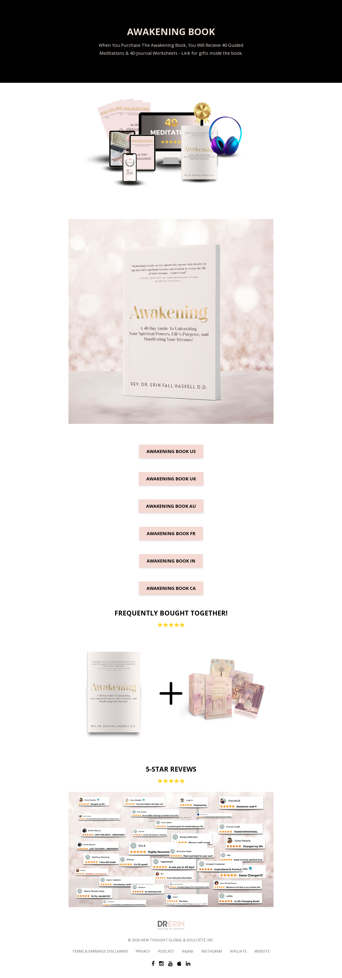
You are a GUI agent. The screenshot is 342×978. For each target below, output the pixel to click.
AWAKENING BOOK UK (171, 479)
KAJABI (187, 951)
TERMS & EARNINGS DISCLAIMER (100, 951)
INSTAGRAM (211, 951)
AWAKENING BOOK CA (171, 588)
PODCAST (166, 951)
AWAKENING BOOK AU (171, 506)
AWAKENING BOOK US (171, 451)
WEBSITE (262, 951)
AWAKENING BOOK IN (171, 561)
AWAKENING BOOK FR (171, 533)
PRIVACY (143, 951)
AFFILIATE (238, 951)
